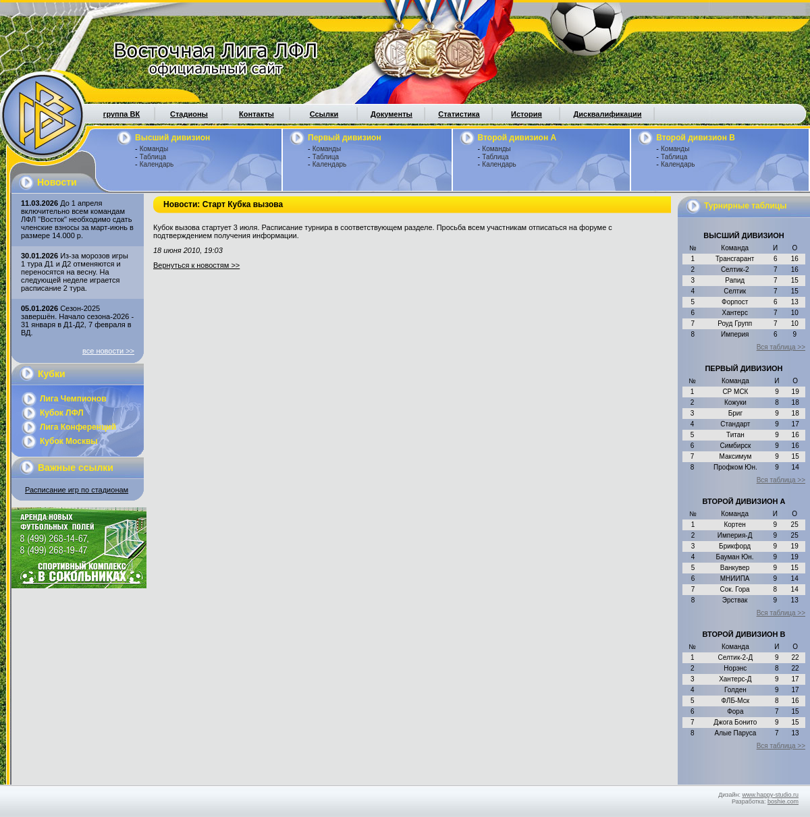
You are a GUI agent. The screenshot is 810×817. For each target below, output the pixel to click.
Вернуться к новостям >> (196, 265)
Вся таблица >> (781, 347)
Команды (154, 148)
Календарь (156, 164)
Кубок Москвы (69, 441)
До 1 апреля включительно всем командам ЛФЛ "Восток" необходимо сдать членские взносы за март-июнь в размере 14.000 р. (77, 219)
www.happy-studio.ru (770, 794)
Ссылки (324, 114)
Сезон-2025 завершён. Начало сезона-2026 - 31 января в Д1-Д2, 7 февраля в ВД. (77, 320)
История (526, 114)
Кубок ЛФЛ (62, 413)
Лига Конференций (78, 427)
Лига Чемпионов (73, 398)
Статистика (459, 114)
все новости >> (108, 351)
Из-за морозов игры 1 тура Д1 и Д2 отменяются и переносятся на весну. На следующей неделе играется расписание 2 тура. (74, 272)
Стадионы (189, 114)
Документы (391, 114)
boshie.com (783, 801)
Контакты (256, 114)
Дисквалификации (607, 114)
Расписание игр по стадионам (76, 490)
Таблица (153, 157)
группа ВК (121, 114)
